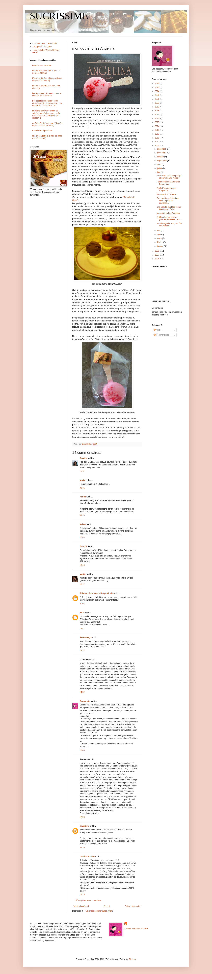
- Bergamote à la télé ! (42, 46)
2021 (157, 99)
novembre (162, 153)
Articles (158, 330)
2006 (157, 259)
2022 (157, 95)
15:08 (82, 537)
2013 (157, 130)
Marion (83, 574)
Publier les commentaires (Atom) (99, 911)
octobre (160, 157)
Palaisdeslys (86, 637)
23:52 (82, 471)
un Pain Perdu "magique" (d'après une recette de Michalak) (47, 124)
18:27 (82, 584)
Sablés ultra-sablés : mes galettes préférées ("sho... (169, 218)
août (159, 164)
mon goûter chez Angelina (168, 213)
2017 (157, 114)
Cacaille (83, 458)
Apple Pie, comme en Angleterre (166, 189)
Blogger (132, 959)
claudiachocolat (87, 856)
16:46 (82, 565)
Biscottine (84, 826)
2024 (157, 91)
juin (159, 172)
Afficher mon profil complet (136, 929)
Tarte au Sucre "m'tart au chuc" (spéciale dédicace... (168, 200)
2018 (157, 110)
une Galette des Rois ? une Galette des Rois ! (169, 208)
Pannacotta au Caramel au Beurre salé (168, 183)
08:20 (82, 847)
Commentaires (161, 335)
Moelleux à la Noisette (166, 194)
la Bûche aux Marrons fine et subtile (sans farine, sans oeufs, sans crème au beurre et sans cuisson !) (46, 114)
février (160, 242)
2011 (157, 138)
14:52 (82, 692)
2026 (157, 83)
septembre (162, 160)
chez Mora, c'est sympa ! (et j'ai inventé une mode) (169, 176)
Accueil (107, 906)
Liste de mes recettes (41, 65)
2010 (157, 141)
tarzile (82, 480)
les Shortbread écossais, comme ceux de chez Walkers (46, 94)
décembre (162, 149)
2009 (157, 145)
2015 (157, 122)
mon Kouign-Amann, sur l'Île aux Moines (169, 224)
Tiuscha (83, 546)
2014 (157, 126)
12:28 (82, 817)
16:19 (82, 894)
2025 (157, 87)
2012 (157, 134)
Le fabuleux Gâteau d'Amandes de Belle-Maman (46, 72)
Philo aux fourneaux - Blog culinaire (97, 593)
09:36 (82, 515)
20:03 (82, 603)
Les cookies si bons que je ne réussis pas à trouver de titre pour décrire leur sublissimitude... (47, 103)
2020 (157, 103)
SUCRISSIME (59, 15)
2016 (157, 118)
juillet (159, 168)
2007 (157, 255)
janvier (160, 246)
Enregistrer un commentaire (88, 900)
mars (159, 238)
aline (82, 612)
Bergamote (85, 701)
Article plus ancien (133, 906)
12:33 (82, 650)
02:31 (82, 488)
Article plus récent (81, 906)
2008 (157, 251)
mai (159, 230)
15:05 (82, 750)
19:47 (82, 628)
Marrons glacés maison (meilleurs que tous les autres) (47, 79)
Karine (83, 497)
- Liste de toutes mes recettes (45, 43)
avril (159, 234)
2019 (157, 107)
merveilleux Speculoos (42, 131)
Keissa (83, 524)
